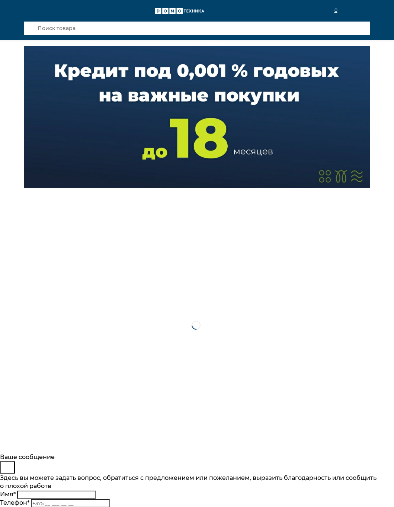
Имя (8, 494)
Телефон (14, 502)
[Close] (7, 467)
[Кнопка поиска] (31, 28)
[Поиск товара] (197, 28)
